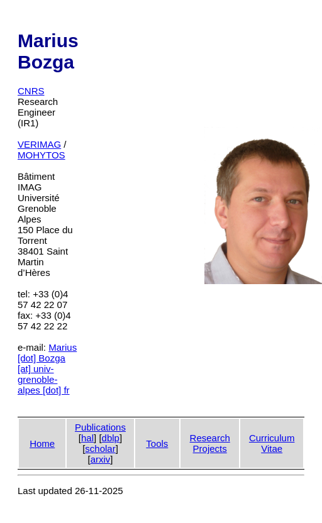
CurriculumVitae (272, 443)
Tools (157, 443)
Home (42, 443)
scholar (100, 448)
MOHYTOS (41, 155)
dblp (110, 437)
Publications (100, 427)
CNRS (31, 90)
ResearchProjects (210, 443)
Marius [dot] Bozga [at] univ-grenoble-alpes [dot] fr (47, 368)
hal (87, 437)
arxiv (101, 459)
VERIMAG (39, 144)
